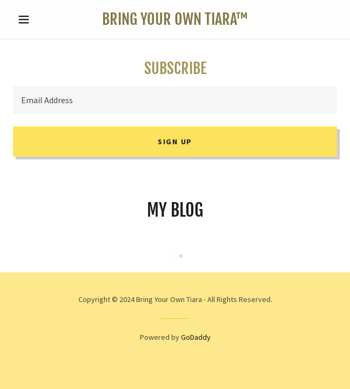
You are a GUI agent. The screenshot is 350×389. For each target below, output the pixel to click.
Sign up (175, 141)
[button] (37, 19)
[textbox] (175, 99)
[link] (175, 19)
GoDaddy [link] (196, 337)
